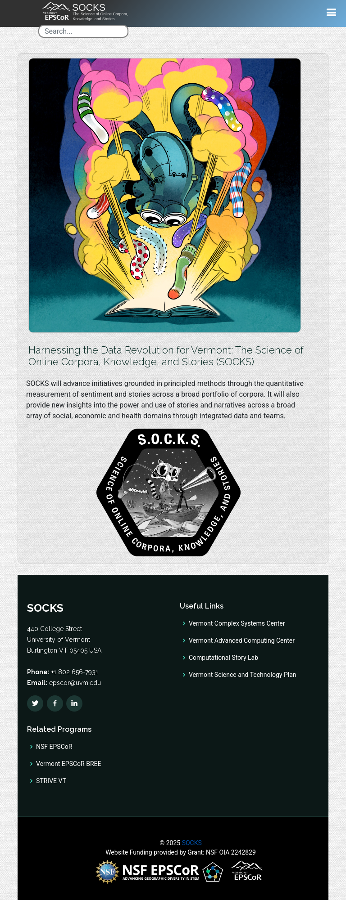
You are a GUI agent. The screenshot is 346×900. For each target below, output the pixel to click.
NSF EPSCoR (54, 746)
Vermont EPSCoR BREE (68, 764)
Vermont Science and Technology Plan (242, 675)
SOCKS (191, 842)
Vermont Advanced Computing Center (242, 640)
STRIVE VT (51, 781)
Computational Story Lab (223, 657)
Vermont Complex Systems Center (237, 623)
